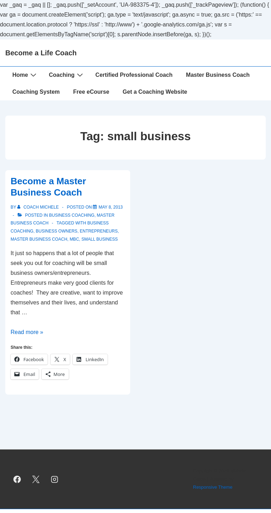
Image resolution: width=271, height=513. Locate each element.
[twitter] (36, 479)
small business (100, 239)
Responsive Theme (213, 487)
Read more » (27, 332)
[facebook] (17, 479)
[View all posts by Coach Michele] (38, 207)
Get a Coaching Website (155, 92)
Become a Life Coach (41, 53)
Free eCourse (91, 92)
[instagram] (54, 479)
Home (25, 75)
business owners (56, 231)
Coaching (67, 75)
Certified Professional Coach (134, 75)
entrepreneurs (99, 231)
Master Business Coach (218, 75)
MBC (74, 239)
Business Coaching (72, 215)
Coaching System (36, 92)
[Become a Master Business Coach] (110, 207)
